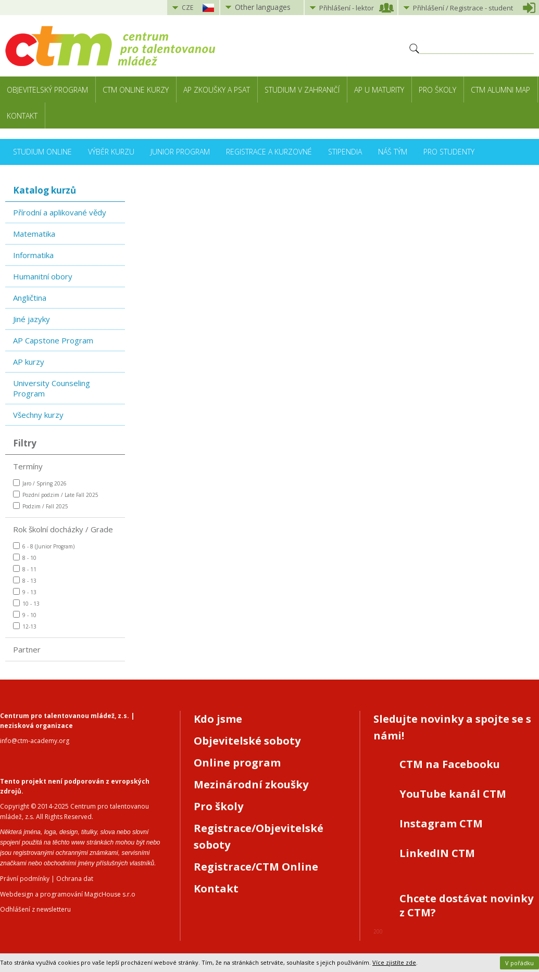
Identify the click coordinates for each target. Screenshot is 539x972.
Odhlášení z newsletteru (35, 909)
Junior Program (180, 152)
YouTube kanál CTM (452, 794)
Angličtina (29, 297)
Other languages (263, 7)
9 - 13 (24, 592)
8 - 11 (24, 569)
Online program (237, 763)
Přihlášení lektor (346, 7)
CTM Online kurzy (136, 90)
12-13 (24, 626)
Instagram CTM (441, 823)
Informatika (33, 255)
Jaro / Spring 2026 (40, 483)
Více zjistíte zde (394, 962)
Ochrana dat (74, 878)
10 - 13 (26, 603)
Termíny (28, 466)
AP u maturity (379, 90)
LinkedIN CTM (437, 853)
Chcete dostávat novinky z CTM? (466, 905)
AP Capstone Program (53, 340)
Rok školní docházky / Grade (63, 529)
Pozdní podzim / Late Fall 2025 (55, 494)
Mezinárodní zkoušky (251, 784)
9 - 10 (24, 615)
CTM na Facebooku (449, 764)
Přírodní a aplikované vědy (59, 212)
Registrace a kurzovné (269, 152)
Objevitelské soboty (247, 741)
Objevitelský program (47, 90)
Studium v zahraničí (302, 90)
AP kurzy (28, 361)
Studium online (42, 152)
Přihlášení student (463, 7)
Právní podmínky (24, 878)
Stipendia (345, 152)
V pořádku (519, 963)
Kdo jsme (218, 719)
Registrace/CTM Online (256, 867)
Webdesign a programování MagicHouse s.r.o (67, 894)
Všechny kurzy (38, 415)
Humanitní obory (42, 276)
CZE (187, 7)
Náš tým (392, 152)
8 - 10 (24, 557)
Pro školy (437, 90)
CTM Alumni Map (500, 90)
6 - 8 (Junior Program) (43, 546)
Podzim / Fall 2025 (40, 506)
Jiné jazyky (31, 319)
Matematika (34, 233)
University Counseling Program (51, 388)
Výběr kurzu (111, 152)
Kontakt (22, 116)
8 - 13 (24, 580)
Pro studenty (448, 152)
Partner (27, 649)
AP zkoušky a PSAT (216, 90)
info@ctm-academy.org (34, 740)
